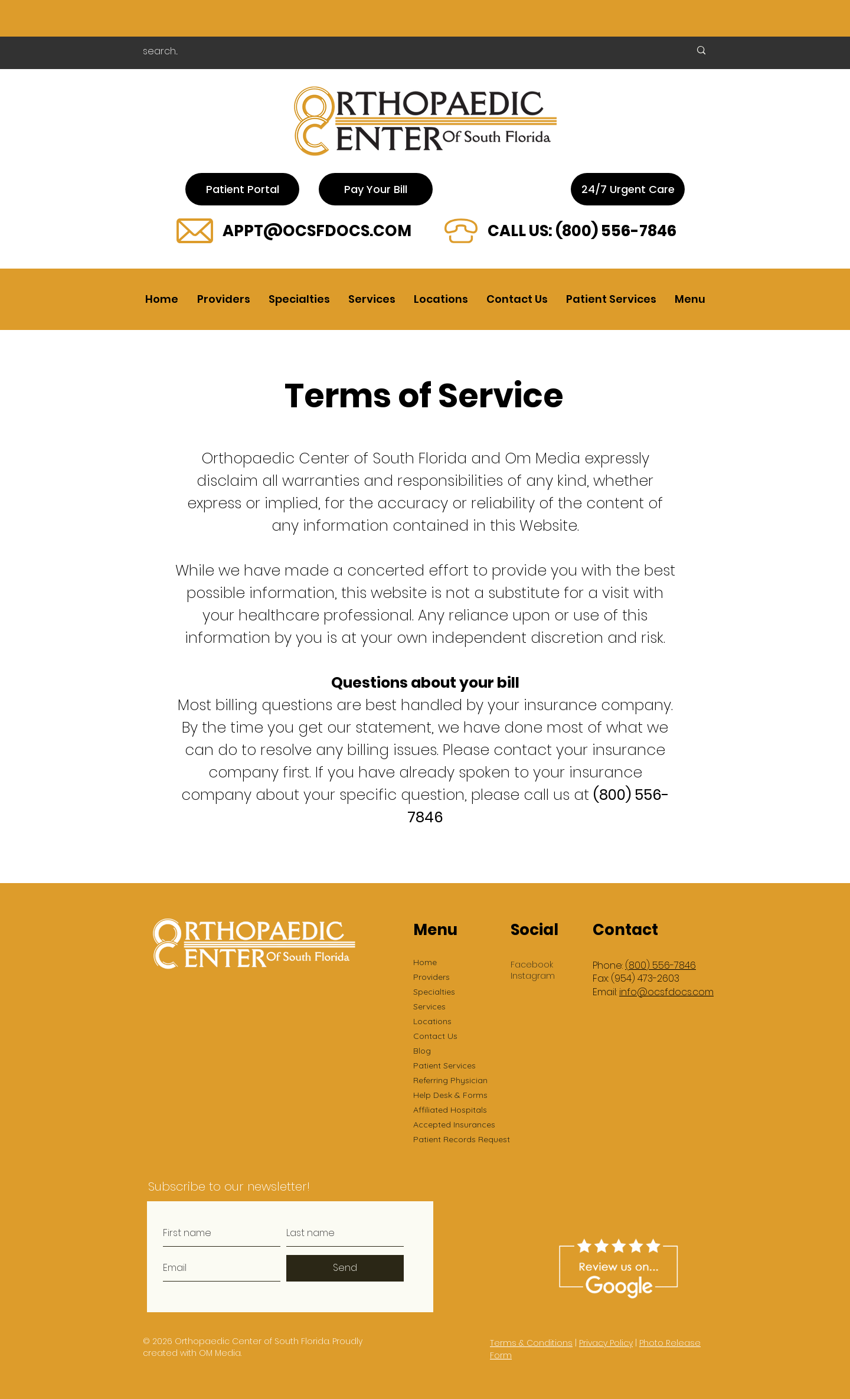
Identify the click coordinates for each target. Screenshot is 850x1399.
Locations (432, 1021)
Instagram (533, 976)
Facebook (532, 964)
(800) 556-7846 (615, 230)
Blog (422, 1050)
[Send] (345, 1268)
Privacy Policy (606, 1343)
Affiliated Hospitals (450, 1109)
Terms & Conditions (531, 1343)
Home (425, 962)
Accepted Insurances (454, 1124)
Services (429, 1006)
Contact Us (435, 1036)
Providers (431, 977)
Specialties (434, 991)
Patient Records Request (461, 1139)
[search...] (403, 51)
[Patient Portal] (242, 189)
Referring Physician (450, 1080)
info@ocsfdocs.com (666, 992)
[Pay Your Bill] (376, 189)
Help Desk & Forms (450, 1095)
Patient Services (444, 1065)
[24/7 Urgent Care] (628, 189)
